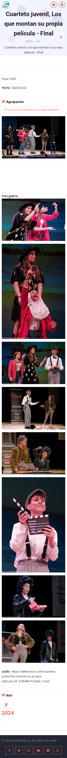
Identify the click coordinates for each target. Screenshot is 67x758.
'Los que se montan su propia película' (33, 110)
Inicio (29, 41)
